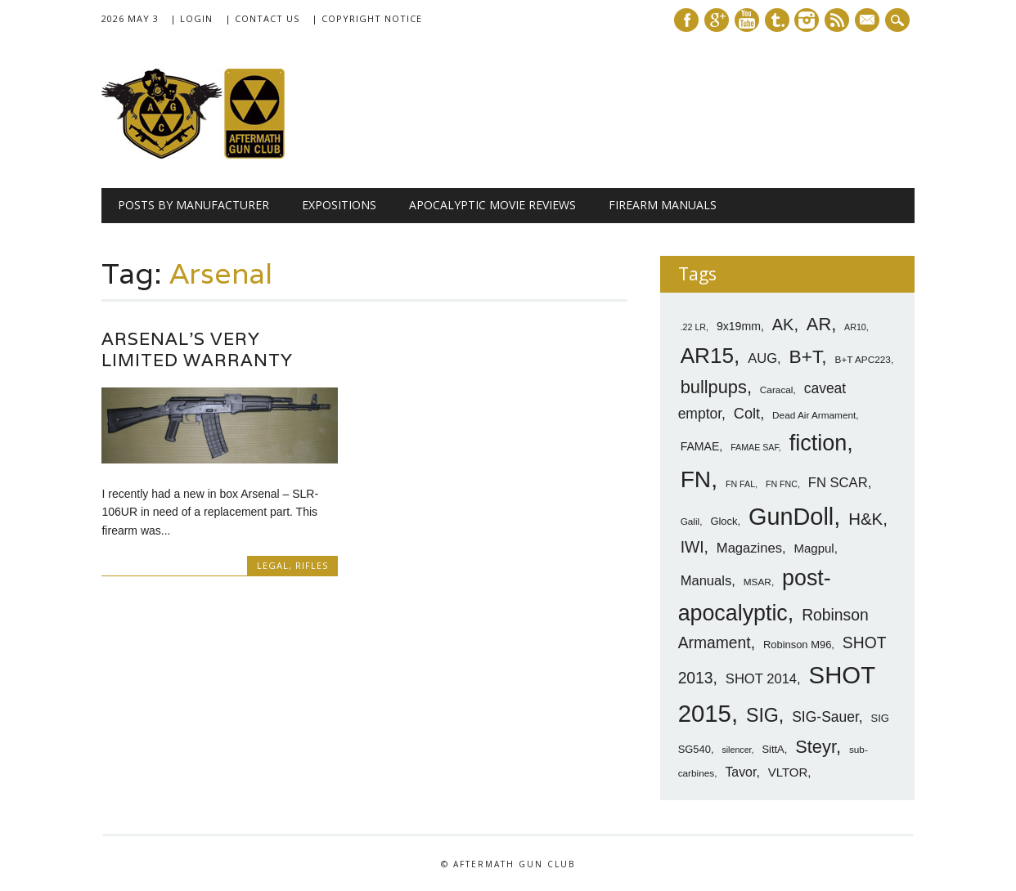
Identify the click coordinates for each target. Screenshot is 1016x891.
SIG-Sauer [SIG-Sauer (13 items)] (825, 717)
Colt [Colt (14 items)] (747, 413)
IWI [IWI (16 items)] (692, 547)
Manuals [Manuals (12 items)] (706, 581)
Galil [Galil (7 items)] (690, 521)
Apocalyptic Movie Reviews (492, 205)
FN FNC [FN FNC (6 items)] (782, 484)
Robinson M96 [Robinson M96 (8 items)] (797, 644)
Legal (273, 565)
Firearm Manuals (663, 205)
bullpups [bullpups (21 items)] (714, 387)
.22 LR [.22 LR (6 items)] (693, 327)
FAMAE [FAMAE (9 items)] (700, 446)
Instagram (806, 20)
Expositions (339, 205)
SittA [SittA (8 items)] (773, 749)
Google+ (716, 20)
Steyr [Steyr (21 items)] (815, 747)
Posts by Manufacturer (193, 205)
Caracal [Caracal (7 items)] (776, 390)
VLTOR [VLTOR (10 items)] (788, 772)
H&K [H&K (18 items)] (865, 518)
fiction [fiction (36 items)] (818, 443)
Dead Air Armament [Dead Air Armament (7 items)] (814, 415)
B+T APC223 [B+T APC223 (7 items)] (863, 359)
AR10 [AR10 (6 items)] (855, 327)
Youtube (747, 20)
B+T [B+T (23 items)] (805, 356)
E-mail (869, 21)
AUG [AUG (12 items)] (762, 358)
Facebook (686, 20)
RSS (837, 20)
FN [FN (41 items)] (696, 479)
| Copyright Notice (367, 18)
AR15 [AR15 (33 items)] (707, 355)
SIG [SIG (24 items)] (762, 715)
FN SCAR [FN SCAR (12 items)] (838, 482)
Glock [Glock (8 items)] (723, 521)
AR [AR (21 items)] (819, 324)
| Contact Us (262, 18)
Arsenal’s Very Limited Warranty (197, 349)
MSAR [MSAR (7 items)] (757, 582)
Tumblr (777, 20)
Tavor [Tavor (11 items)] (740, 772)
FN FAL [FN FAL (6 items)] (740, 484)
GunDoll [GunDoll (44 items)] (791, 517)
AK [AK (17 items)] (783, 325)
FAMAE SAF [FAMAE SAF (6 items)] (755, 447)
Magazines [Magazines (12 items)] (749, 548)
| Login (191, 18)
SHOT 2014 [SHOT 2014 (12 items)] (761, 679)
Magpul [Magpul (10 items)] (814, 548)
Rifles (311, 565)
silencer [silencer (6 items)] (736, 749)
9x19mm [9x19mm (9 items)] (739, 326)
